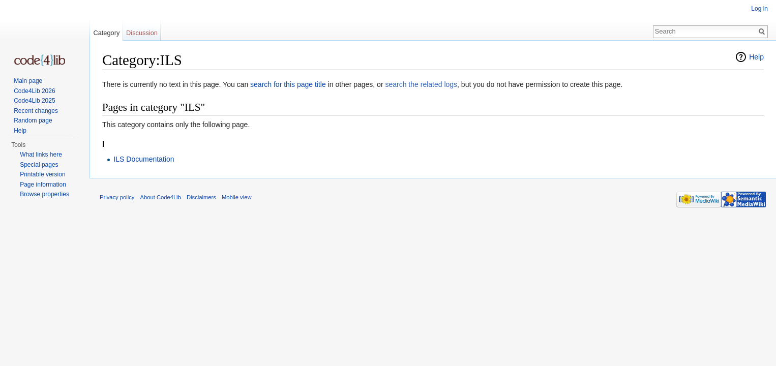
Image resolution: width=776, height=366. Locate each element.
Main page (28, 80)
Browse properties (44, 194)
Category (106, 33)
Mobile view (236, 197)
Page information (43, 184)
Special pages (39, 164)
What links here (41, 154)
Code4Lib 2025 (34, 100)
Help (756, 57)
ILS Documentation (143, 159)
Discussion (142, 33)
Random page (33, 120)
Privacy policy (117, 197)
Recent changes (36, 110)
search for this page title (288, 84)
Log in (759, 8)
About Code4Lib (160, 197)
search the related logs (421, 84)
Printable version (42, 174)
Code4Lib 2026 (34, 91)
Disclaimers (201, 197)
